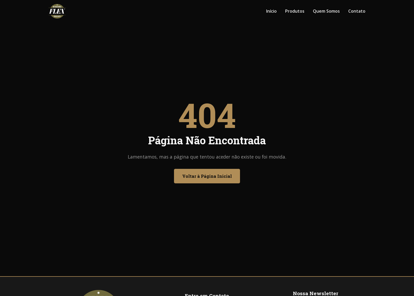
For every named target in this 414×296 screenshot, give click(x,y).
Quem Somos (326, 11)
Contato (356, 11)
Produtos (294, 11)
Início (271, 11)
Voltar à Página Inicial (207, 176)
